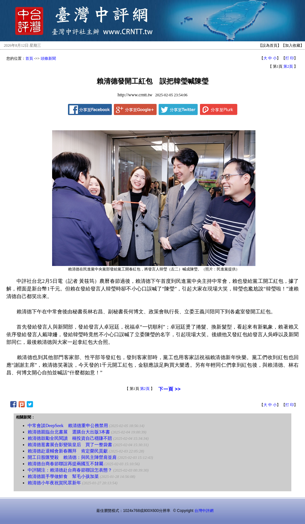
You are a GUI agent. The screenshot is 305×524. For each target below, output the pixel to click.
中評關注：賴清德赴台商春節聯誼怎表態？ (70, 470)
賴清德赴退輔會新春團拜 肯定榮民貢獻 (68, 451)
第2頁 (288, 66)
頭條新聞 (48, 58)
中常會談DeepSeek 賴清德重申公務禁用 (68, 425)
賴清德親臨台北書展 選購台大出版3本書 (69, 432)
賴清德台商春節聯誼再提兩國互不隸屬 (65, 463)
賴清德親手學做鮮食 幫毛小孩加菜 (63, 476)
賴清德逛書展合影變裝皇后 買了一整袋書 (70, 444)
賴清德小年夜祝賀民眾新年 (54, 482)
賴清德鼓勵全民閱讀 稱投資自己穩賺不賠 (70, 438)
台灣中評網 (204, 510)
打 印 (289, 58)
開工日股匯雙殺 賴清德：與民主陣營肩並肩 (72, 457)
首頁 (29, 58)
